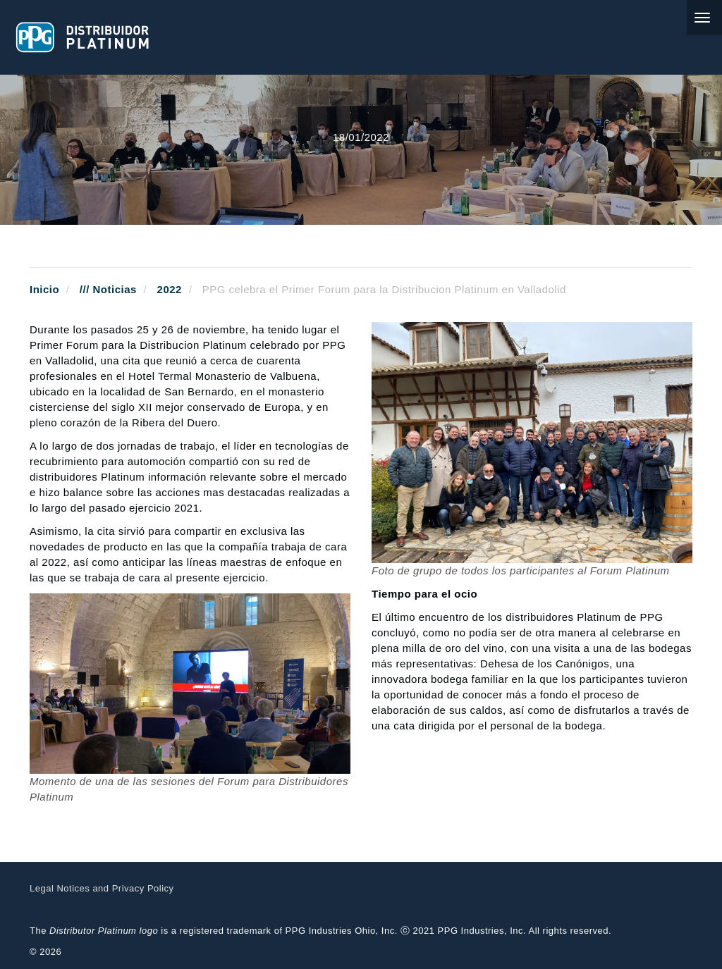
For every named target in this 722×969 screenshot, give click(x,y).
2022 (169, 289)
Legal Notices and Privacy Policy (102, 888)
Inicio (44, 289)
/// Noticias (108, 289)
